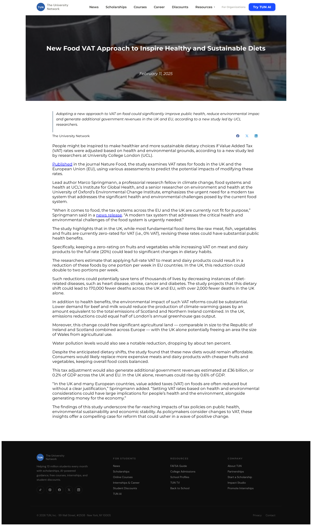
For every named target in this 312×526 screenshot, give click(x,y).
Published (62, 164)
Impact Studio (237, 482)
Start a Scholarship (240, 477)
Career (159, 7)
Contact (270, 515)
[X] (69, 490)
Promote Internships (241, 488)
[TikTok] (40, 490)
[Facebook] (59, 490)
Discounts (180, 7)
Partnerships (236, 471)
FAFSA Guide (178, 466)
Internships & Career (126, 482)
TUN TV (175, 482)
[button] (237, 135)
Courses (140, 7)
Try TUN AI (262, 7)
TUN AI (117, 494)
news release (109, 215)
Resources (205, 7)
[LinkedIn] (78, 490)
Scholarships (116, 7)
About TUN (235, 466)
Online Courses (123, 477)
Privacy (257, 515)
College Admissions (182, 471)
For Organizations (234, 7)
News (93, 7)
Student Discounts (125, 488)
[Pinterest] (50, 490)
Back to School (179, 488)
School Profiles (179, 477)
